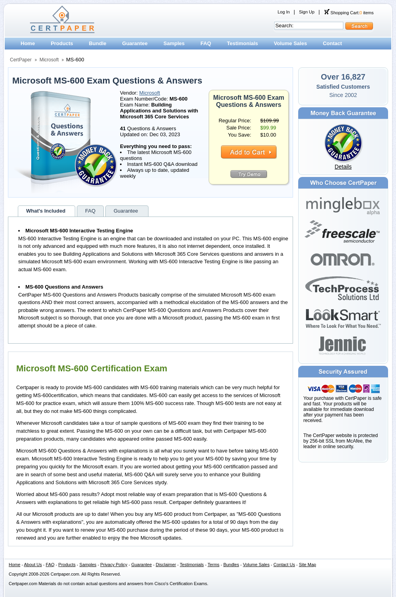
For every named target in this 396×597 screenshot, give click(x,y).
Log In (284, 12)
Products (62, 43)
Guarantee (135, 43)
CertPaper (21, 60)
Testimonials (242, 43)
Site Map (307, 564)
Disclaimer (166, 564)
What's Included (45, 211)
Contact (332, 43)
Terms (213, 564)
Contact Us (284, 564)
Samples (174, 43)
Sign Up (306, 12)
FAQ (205, 43)
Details (343, 167)
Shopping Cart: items (349, 12)
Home (28, 43)
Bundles (231, 564)
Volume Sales (290, 43)
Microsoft (49, 60)
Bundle (97, 43)
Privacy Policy (113, 564)
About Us (33, 564)
